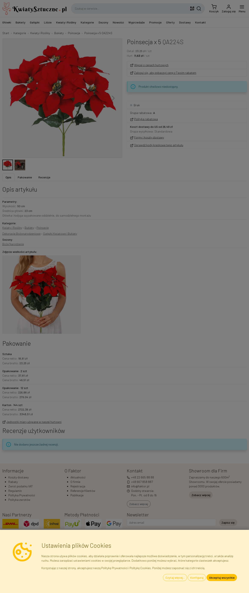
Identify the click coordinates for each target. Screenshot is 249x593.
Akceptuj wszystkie (222, 577)
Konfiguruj (197, 577)
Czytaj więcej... (175, 577)
